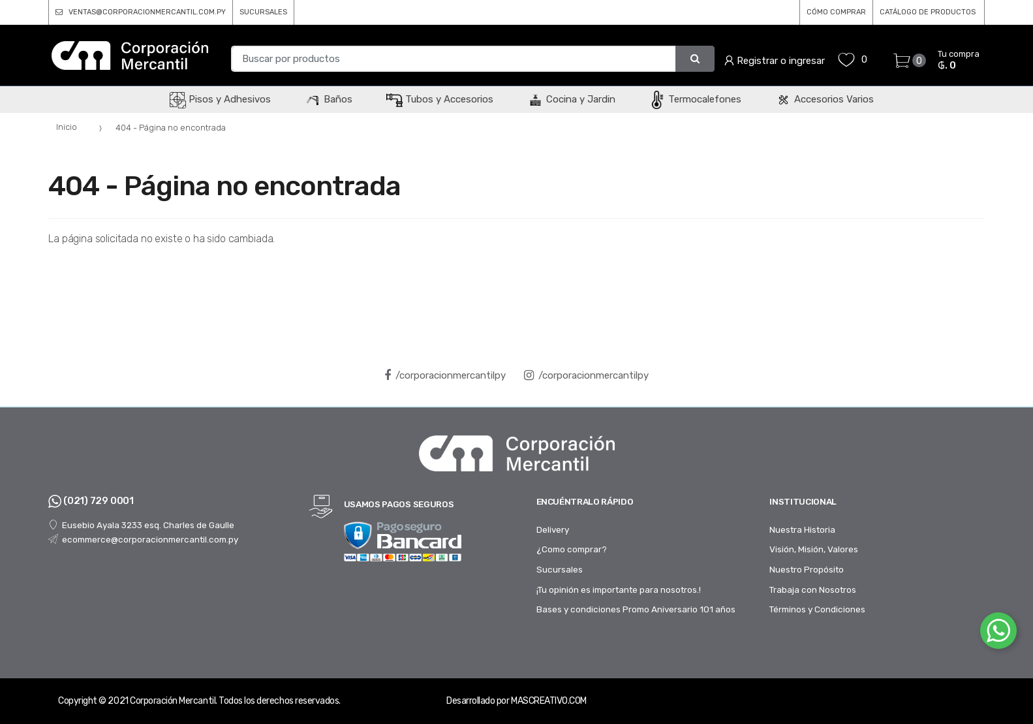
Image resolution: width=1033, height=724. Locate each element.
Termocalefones (695, 99)
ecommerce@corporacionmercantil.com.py (143, 539)
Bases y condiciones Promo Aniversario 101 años (635, 609)
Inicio (66, 127)
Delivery (552, 529)
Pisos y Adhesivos (220, 99)
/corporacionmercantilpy (445, 375)
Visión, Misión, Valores (813, 549)
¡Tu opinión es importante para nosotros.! (618, 589)
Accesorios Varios (824, 99)
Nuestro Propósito (806, 569)
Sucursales (559, 569)
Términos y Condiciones (817, 609)
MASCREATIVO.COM (549, 700)
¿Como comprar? (571, 549)
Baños (328, 99)
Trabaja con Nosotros (812, 589)
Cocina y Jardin (571, 99)
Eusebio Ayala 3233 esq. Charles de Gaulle (141, 525)
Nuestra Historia (802, 529)
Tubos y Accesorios (439, 99)
